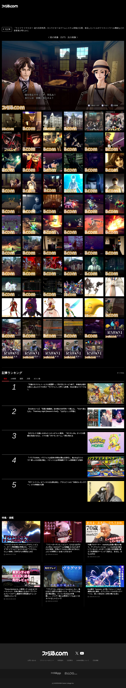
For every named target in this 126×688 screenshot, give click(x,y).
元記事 (6, 29)
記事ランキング (12, 372)
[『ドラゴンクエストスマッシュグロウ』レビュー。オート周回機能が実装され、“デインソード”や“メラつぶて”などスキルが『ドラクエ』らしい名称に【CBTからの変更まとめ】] (21, 532)
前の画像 (54, 37)
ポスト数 (37, 379)
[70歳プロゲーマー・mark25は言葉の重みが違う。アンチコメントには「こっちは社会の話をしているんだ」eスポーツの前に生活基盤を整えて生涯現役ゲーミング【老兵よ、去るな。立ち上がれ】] (105, 532)
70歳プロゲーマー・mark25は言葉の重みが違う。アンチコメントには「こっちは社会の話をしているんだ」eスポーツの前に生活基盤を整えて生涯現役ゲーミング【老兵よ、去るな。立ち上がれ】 (105, 549)
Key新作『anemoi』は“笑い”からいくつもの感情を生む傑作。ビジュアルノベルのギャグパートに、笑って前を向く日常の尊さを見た (105, 591)
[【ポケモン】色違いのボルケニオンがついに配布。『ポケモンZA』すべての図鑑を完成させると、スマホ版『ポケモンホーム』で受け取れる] (105, 442)
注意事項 (70, 660)
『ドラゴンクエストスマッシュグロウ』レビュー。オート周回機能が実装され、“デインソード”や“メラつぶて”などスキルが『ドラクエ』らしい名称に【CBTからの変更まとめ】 (21, 548)
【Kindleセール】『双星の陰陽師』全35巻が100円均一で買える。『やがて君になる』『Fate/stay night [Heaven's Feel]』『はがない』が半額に (56, 410)
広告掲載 (95, 660)
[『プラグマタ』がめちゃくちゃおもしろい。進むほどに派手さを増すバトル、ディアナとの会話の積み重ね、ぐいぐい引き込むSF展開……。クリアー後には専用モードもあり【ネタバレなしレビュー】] (63, 576)
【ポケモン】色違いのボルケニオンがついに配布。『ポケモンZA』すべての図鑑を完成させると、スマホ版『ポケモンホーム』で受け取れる (56, 434)
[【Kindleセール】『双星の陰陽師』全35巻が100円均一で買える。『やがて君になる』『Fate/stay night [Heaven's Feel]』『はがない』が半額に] (105, 418)
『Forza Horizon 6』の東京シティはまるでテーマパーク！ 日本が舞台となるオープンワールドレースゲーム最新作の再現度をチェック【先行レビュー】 (20, 592)
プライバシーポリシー (47, 660)
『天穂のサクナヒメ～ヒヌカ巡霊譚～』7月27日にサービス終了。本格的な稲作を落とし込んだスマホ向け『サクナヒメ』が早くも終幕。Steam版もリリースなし (56, 386)
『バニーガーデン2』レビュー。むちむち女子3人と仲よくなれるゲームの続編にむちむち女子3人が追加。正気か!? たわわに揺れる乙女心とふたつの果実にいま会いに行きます (63, 548)
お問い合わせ (32, 660)
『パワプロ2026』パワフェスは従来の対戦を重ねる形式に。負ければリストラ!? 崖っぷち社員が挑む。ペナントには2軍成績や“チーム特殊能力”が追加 (55, 459)
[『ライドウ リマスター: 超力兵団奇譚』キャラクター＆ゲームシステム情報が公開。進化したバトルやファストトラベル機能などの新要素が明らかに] (11, 121)
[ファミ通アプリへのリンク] (56, 673)
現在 (5, 379)
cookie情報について (82, 660)
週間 (21, 379)
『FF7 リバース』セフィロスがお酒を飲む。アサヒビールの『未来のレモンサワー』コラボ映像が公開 (56, 483)
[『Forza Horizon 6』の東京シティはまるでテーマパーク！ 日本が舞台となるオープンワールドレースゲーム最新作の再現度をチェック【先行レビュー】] (21, 576)
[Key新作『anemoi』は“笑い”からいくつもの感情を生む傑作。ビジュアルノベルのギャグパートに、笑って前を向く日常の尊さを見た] (105, 576)
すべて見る (120, 373)
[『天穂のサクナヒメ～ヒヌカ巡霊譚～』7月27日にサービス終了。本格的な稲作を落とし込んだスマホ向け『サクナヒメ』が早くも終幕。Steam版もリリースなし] (105, 393)
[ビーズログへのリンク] (71, 673)
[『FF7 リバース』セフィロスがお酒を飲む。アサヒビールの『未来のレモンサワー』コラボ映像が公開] (105, 491)
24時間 (13, 379)
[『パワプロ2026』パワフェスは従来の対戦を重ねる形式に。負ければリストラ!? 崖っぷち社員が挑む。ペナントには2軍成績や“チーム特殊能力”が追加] (105, 466)
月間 (28, 379)
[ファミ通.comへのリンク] (10, 6)
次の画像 (72, 37)
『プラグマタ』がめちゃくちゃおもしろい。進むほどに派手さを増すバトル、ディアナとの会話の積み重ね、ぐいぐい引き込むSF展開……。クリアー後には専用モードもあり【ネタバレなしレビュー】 (63, 593)
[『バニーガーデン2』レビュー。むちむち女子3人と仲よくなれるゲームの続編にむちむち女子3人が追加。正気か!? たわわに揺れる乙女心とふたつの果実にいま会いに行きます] (63, 532)
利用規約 (60, 660)
